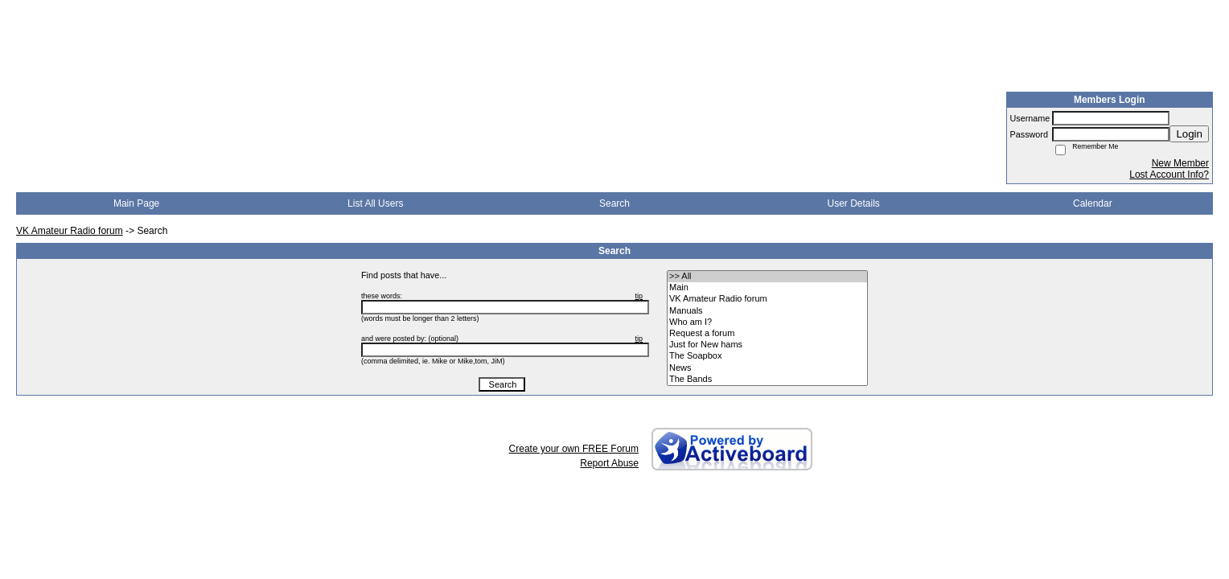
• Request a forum (767, 333)
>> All (767, 276)
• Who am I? (767, 322)
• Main (767, 288)
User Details (853, 203)
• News (767, 368)
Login (1189, 134)
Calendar (1092, 203)
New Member (1180, 163)
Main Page (136, 203)
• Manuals (767, 311)
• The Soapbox (767, 356)
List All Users (375, 203)
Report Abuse (609, 463)
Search (614, 203)
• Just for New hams (767, 345)
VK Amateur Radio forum (69, 230)
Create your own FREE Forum (574, 448)
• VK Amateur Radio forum (767, 299)
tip (639, 296)
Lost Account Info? (1169, 174)
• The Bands (767, 379)
